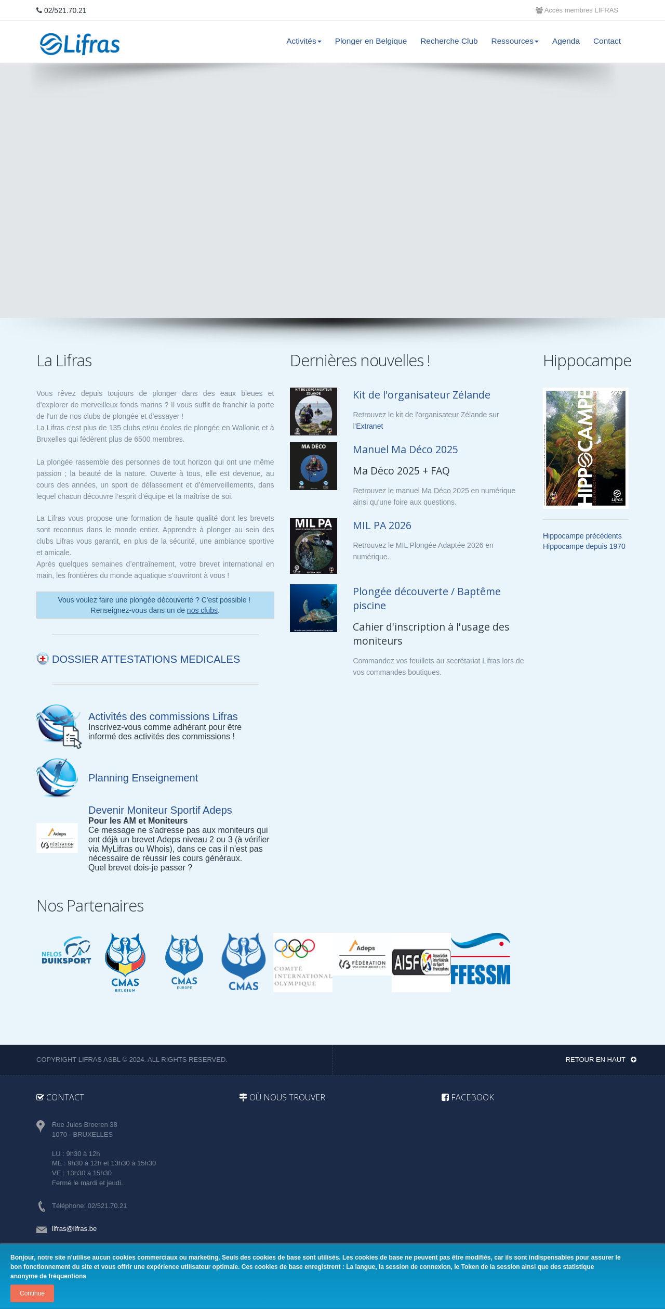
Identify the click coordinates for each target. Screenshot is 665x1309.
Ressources (515, 40)
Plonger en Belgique (371, 40)
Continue (32, 1293)
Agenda (566, 40)
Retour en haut (601, 1059)
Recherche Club (448, 40)
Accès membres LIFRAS (577, 10)
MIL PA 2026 (382, 525)
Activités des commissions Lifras (163, 716)
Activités (303, 40)
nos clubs (202, 610)
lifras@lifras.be (74, 1229)
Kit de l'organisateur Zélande (421, 395)
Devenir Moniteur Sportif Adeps (160, 810)
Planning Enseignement (143, 778)
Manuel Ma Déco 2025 (405, 449)
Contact (607, 40)
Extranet (369, 426)
